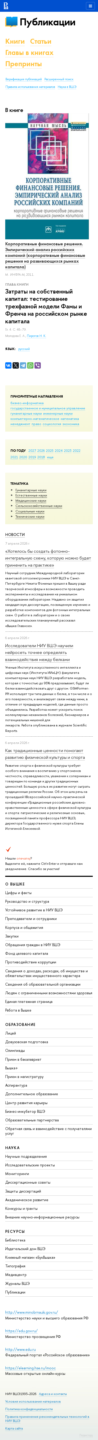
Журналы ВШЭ (17, 1283)
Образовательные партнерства (32, 1119)
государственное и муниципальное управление (47, 408)
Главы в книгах (29, 52)
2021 (14, 457)
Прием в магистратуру (24, 1076)
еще (50, 457)
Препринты (23, 63)
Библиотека (15, 1240)
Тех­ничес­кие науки (29, 516)
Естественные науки (31, 495)
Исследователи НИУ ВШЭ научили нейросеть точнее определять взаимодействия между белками (39, 652)
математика (70, 418)
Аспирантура (16, 1085)
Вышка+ (11, 1067)
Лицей (10, 1033)
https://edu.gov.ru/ (21, 1330)
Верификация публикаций (23, 79)
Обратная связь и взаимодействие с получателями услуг (48, 1131)
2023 (68, 450)
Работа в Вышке (18, 1010)
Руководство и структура (27, 901)
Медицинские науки (30, 500)
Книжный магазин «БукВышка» (30, 1257)
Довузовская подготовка (26, 1041)
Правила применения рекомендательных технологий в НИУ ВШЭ (47, 1418)
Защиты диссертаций (23, 1191)
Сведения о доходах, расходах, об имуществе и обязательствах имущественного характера (46, 973)
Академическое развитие (26, 1199)
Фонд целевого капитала (26, 953)
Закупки (12, 936)
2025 (50, 450)
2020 (23, 457)
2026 (41, 450)
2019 (32, 457)
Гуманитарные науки (31, 490)
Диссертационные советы (27, 1182)
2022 (76, 450)
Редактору (86, 1435)
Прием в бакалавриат (23, 1059)
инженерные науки (58, 413)
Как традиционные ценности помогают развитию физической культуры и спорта (45, 753)
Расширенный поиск (58, 79)
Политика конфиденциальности (29, 1409)
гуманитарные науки (26, 413)
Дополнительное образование (31, 1093)
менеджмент (20, 423)
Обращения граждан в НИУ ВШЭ (32, 944)
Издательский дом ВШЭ (25, 1248)
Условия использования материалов (33, 1401)
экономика (70, 423)
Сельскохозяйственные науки (38, 505)
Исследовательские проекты (30, 1164)
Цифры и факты (18, 892)
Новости (15, 534)
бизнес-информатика (27, 402)
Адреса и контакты (53, 1394)
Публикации (47, 22)
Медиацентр (16, 1274)
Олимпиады (15, 1050)
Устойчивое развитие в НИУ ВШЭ (34, 909)
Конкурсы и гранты (21, 1208)
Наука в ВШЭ (67, 87)
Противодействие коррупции (30, 961)
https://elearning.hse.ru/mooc (30, 1367)
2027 (32, 450)
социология (52, 423)
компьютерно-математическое (34, 418)
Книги (15, 41)
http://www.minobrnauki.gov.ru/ (31, 1312)
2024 (59, 450)
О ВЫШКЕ (15, 884)
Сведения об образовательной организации (42, 984)
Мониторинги (17, 1173)
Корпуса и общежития (24, 927)
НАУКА (12, 1147)
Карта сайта (14, 1428)
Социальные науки (29, 511)
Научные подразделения (26, 1156)
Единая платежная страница (29, 1001)
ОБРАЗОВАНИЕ (20, 1024)
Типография (15, 1265)
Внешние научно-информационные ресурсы (42, 1217)
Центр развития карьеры (26, 1102)
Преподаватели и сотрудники (31, 918)
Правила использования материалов (30, 87)
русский (24, 349)
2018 (41, 457)
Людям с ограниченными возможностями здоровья (48, 992)
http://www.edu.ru (20, 1349)
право (36, 423)
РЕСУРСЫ (15, 1231)
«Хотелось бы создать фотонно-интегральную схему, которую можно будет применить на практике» (48, 558)
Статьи (40, 41)
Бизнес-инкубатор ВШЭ (25, 1111)
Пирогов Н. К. (36, 336)
